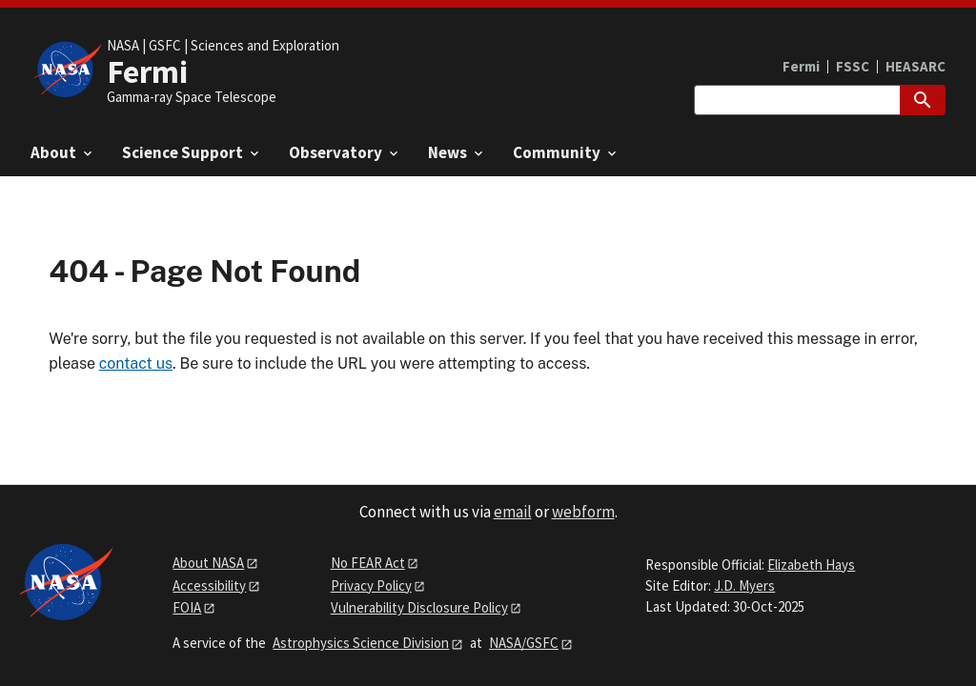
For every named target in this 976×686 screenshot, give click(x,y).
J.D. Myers (744, 585)
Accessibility (209, 585)
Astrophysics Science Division (361, 643)
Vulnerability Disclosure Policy (419, 607)
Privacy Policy (371, 585)
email (513, 511)
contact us (136, 363)
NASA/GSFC (524, 643)
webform (583, 511)
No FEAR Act (368, 563)
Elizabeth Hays (811, 564)
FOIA (187, 607)
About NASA (208, 563)
